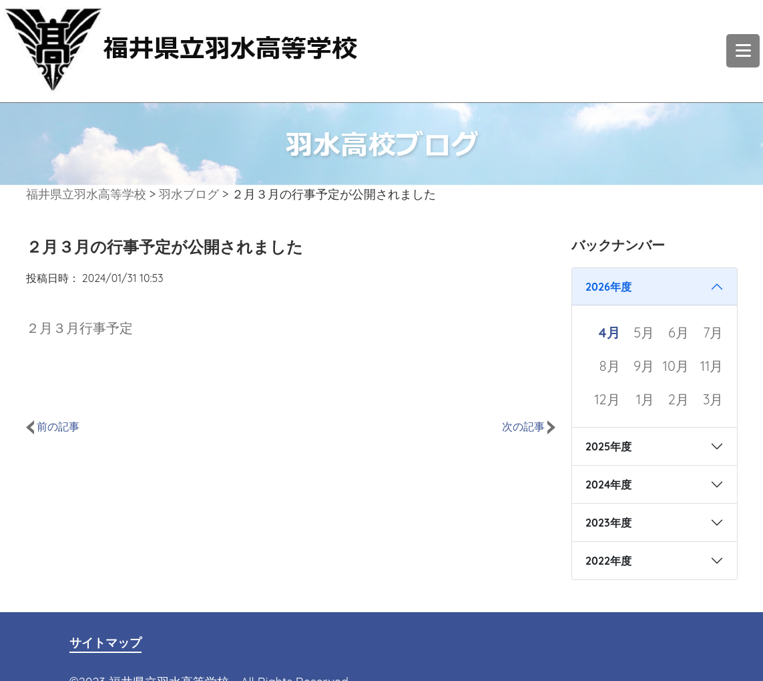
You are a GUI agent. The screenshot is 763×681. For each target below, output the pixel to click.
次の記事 (528, 426)
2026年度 (608, 286)
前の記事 (52, 426)
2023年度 (608, 522)
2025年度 (608, 446)
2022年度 (608, 560)
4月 (609, 332)
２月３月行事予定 (79, 327)
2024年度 (608, 484)
